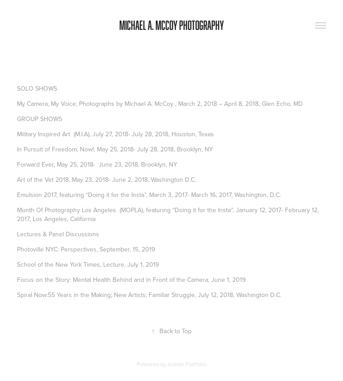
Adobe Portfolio (186, 364)
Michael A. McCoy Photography (171, 25)
